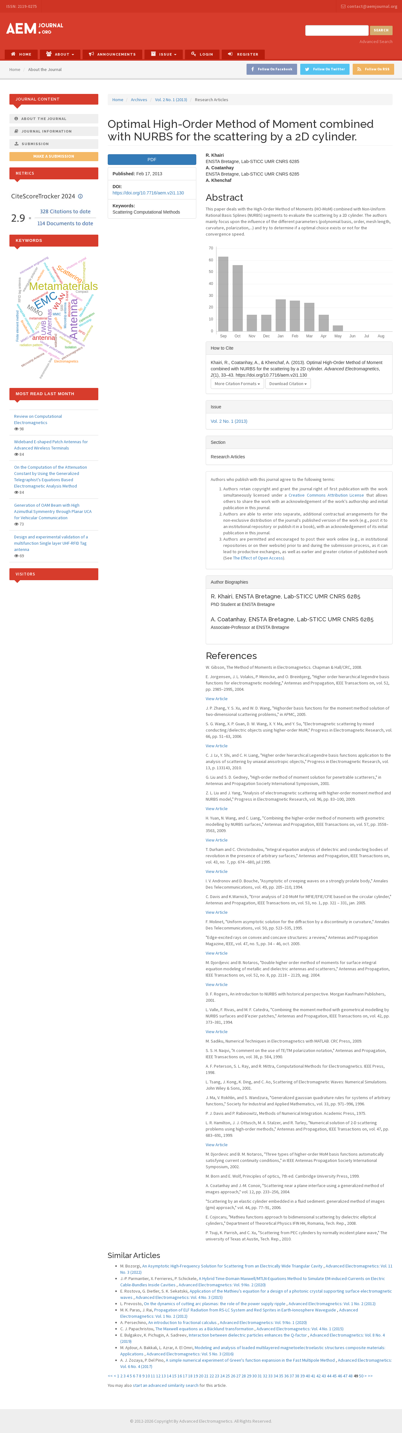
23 (217, 1376)
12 (158, 1376)
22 (211, 1376)
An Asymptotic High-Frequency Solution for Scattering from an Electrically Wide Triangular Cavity (232, 1266)
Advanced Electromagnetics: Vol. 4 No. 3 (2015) (179, 1297)
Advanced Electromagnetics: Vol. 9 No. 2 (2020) (222, 1285)
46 (340, 1376)
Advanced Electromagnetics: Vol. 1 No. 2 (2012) (332, 1303)
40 (308, 1376)
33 (270, 1376)
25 (227, 1376)
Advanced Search (376, 41)
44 (329, 1376)
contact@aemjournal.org (369, 6)
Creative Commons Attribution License (326, 495)
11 (153, 1376)
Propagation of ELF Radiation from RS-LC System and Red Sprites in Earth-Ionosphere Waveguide (245, 1310)
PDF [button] (152, 159)
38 (297, 1376)
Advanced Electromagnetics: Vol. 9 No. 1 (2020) (263, 1322)
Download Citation (288, 383)
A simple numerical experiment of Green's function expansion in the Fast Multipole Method (251, 1360)
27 (238, 1376)
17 (185, 1376)
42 (318, 1376)
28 (244, 1376)
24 (222, 1376)
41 (313, 1376)
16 (179, 1376)
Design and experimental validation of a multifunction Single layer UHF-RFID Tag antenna (51, 543)
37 (292, 1376)
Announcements (112, 54)
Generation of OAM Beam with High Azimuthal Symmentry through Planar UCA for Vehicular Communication (53, 511)
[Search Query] (337, 30)
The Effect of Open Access (258, 558)
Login (202, 54)
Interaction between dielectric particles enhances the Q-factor (248, 1335)
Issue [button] (164, 54)
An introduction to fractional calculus (183, 1322)
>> (370, 1376)
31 (260, 1376)
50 (361, 1376)
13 (163, 1376)
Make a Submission (53, 156)
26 (233, 1376)
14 (169, 1376)
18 (190, 1376)
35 (281, 1376)
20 (201, 1376)
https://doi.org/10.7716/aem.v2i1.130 (148, 192)
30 (254, 1376)
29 (249, 1376)
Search (381, 30)
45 (334, 1376)
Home (21, 54)
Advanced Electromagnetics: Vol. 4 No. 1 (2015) (300, 1329)
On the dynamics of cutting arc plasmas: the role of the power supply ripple (215, 1303)
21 (206, 1376)
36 (286, 1376)
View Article (217, 698)
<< (110, 1376)
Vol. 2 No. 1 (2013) (171, 99)
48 (350, 1376)
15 (174, 1376)
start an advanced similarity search (165, 1385)
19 (195, 1376)
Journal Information (43, 131)
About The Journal (40, 119)
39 (302, 1376)
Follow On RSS (373, 69)
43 (324, 1376)
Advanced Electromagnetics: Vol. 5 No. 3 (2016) (190, 1354)
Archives (139, 99)
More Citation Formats (237, 383)
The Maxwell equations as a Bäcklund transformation (204, 1329)
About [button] (60, 54)
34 (276, 1376)
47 (345, 1376)
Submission (31, 144)
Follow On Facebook (271, 69)
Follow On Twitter (325, 69)
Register (243, 54)
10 (147, 1376)
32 (265, 1376)
